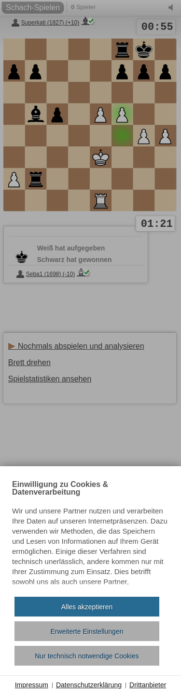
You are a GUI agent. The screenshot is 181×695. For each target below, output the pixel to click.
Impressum (31, 685)
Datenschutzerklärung (89, 685)
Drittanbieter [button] (147, 685)
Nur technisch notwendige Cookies (87, 656)
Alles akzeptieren (87, 607)
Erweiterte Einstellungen (87, 631)
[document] (90, 535)
